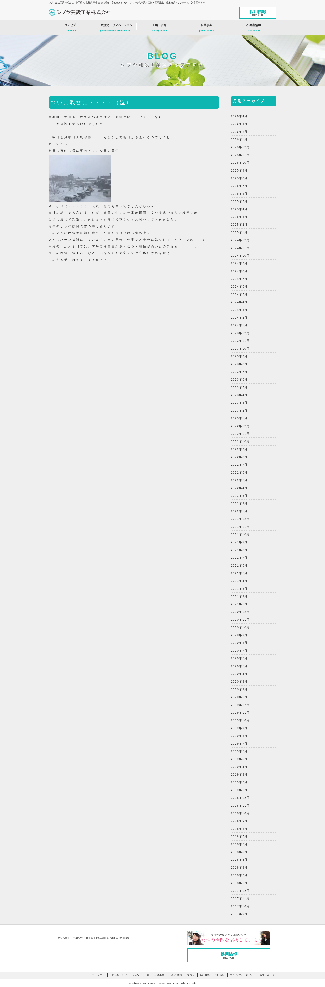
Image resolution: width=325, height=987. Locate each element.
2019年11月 (240, 712)
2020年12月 (240, 612)
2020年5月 (239, 666)
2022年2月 (239, 503)
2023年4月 (239, 395)
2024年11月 (240, 248)
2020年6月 (239, 658)
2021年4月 (239, 580)
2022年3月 (239, 495)
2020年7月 (239, 650)
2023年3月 (239, 402)
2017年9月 (239, 914)
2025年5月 (239, 201)
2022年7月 (239, 464)
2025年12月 (240, 147)
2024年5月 (239, 294)
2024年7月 (239, 278)
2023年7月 (239, 371)
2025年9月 (239, 170)
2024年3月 (239, 310)
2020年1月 (239, 697)
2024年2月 (239, 317)
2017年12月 (240, 890)
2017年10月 (240, 906)
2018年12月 (240, 797)
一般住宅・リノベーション (115, 28)
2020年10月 (240, 627)
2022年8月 (239, 457)
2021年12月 (240, 519)
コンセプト (71, 28)
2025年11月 (240, 155)
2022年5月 (239, 480)
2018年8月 (239, 828)
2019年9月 (239, 728)
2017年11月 (240, 898)
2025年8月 (239, 178)
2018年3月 (239, 867)
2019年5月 (239, 759)
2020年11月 (240, 619)
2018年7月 (239, 836)
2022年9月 (239, 449)
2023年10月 (240, 348)
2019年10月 (240, 720)
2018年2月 (239, 875)
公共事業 (206, 28)
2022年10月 (240, 441)
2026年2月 (239, 131)
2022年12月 (240, 426)
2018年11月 (240, 805)
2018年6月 (239, 844)
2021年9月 (239, 542)
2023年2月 (239, 410)
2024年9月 (239, 263)
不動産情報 (253, 28)
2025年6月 (239, 193)
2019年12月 (240, 705)
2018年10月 (240, 813)
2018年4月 (239, 859)
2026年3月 (239, 124)
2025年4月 (239, 209)
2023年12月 (240, 333)
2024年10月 (240, 255)
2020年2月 (239, 689)
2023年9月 (239, 356)
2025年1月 (239, 232)
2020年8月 (239, 642)
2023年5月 (239, 387)
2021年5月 (239, 573)
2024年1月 (239, 325)
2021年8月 (239, 550)
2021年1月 (239, 604)
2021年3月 (239, 588)
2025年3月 (239, 217)
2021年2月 (239, 596)
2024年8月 (239, 271)
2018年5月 (239, 852)
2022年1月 (239, 511)
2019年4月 (239, 766)
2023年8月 (239, 364)
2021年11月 (240, 526)
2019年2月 (239, 782)
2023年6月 (239, 379)
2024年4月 (239, 302)
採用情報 (258, 13)
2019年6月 (239, 751)
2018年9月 (239, 821)
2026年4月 (239, 116)
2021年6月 (239, 565)
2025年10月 (240, 162)
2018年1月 (239, 883)
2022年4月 (239, 488)
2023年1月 (239, 418)
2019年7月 (239, 743)
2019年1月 (239, 790)
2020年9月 (239, 635)
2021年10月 (240, 534)
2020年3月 (239, 681)
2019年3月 (239, 774)
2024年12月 (240, 240)
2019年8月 (239, 735)
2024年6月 (239, 286)
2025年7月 (239, 185)
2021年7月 (239, 557)
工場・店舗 (159, 28)
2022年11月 (240, 433)
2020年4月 (239, 673)
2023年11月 (240, 340)
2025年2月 (239, 224)
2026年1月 (239, 139)
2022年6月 (239, 472)
